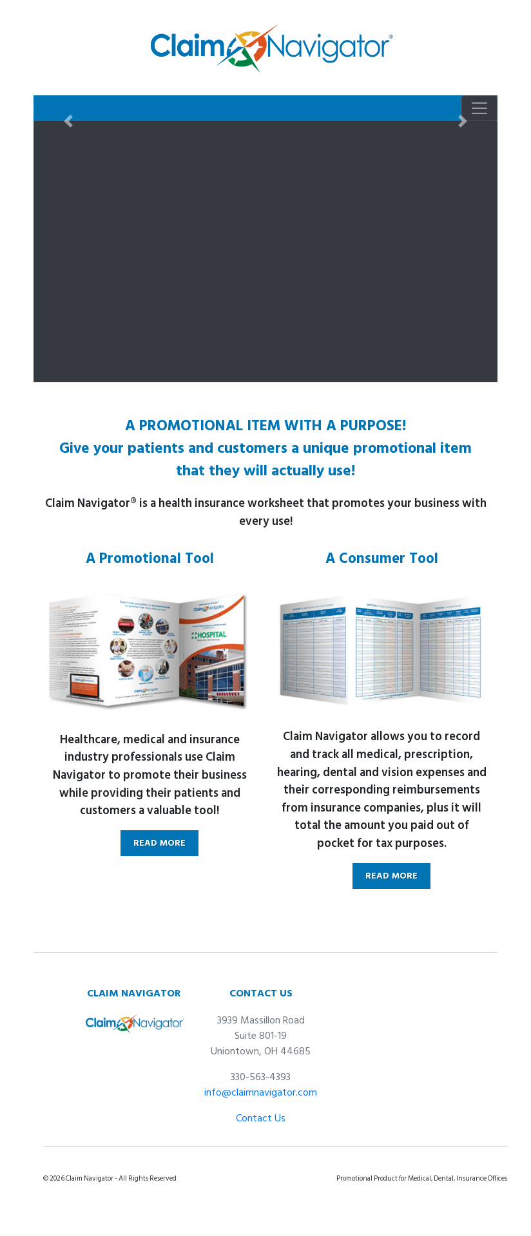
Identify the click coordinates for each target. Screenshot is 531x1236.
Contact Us (260, 1118)
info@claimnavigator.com (260, 1092)
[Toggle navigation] (479, 108)
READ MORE (159, 842)
